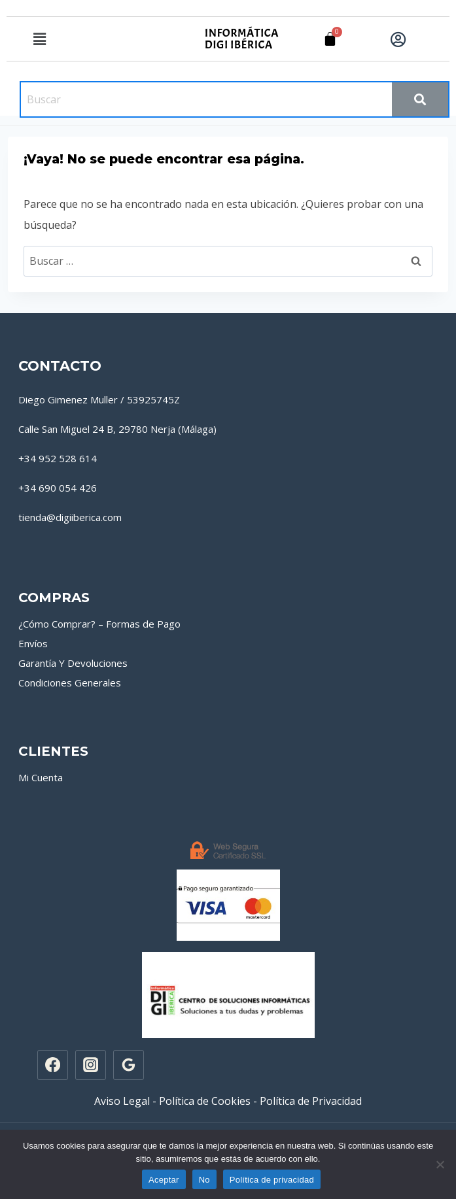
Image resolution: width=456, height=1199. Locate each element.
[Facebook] (52, 1065)
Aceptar (164, 1180)
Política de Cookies (205, 1101)
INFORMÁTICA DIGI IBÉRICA (242, 38)
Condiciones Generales (69, 682)
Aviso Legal (122, 1101)
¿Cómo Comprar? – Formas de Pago (99, 623)
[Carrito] (330, 39)
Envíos (33, 643)
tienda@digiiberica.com (70, 517)
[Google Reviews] (128, 1065)
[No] (439, 1164)
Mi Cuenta (40, 777)
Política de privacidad (272, 1180)
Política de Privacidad (311, 1101)
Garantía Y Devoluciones (73, 662)
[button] (40, 38)
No (204, 1180)
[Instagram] (90, 1065)
